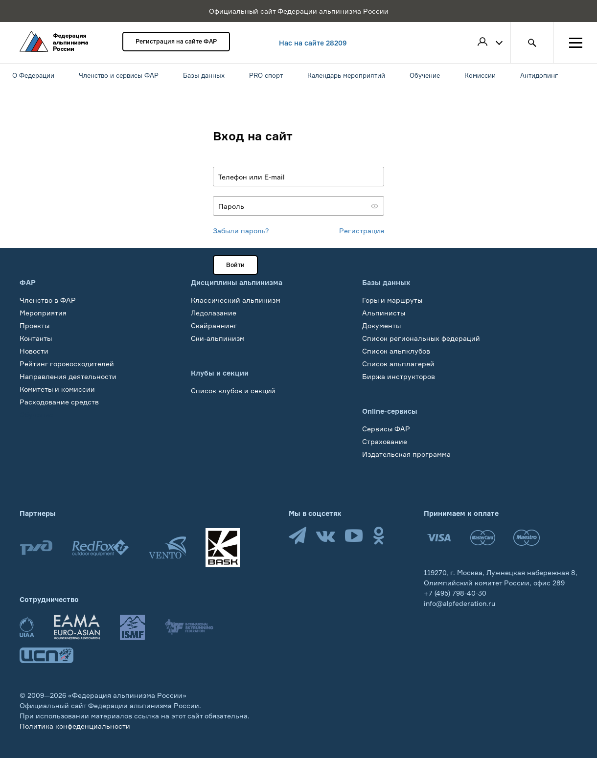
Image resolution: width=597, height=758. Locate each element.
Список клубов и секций (233, 390)
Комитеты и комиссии (57, 389)
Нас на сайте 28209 (313, 43)
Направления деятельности (68, 376)
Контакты (36, 338)
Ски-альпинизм (218, 338)
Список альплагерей (398, 363)
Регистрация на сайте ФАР (176, 41)
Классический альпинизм (235, 300)
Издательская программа (406, 454)
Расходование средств (59, 402)
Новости (34, 351)
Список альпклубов (396, 351)
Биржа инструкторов (398, 376)
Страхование (384, 441)
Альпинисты (383, 313)
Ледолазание (213, 313)
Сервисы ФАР (386, 428)
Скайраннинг (214, 325)
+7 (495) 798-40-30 (455, 593)
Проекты (34, 325)
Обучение (36, 414)
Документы (381, 325)
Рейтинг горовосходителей (67, 363)
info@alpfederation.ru (459, 603)
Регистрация (361, 230)
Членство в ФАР (48, 300)
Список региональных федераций (421, 338)
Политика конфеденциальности (75, 726)
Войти (235, 264)
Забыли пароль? (241, 230)
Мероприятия (43, 313)
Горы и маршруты (392, 300)
